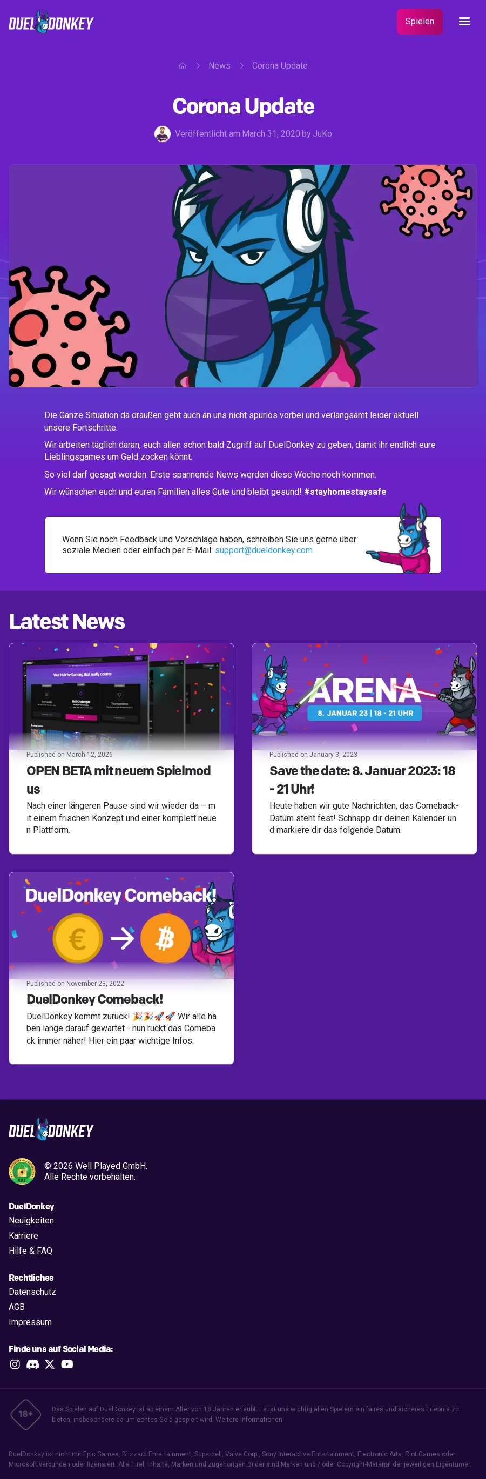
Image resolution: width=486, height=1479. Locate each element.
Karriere (23, 1236)
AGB (17, 1307)
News (219, 65)
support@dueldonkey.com (264, 550)
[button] (464, 22)
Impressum (30, 1322)
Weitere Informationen (248, 1419)
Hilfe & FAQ (30, 1251)
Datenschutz (32, 1292)
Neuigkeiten (31, 1220)
